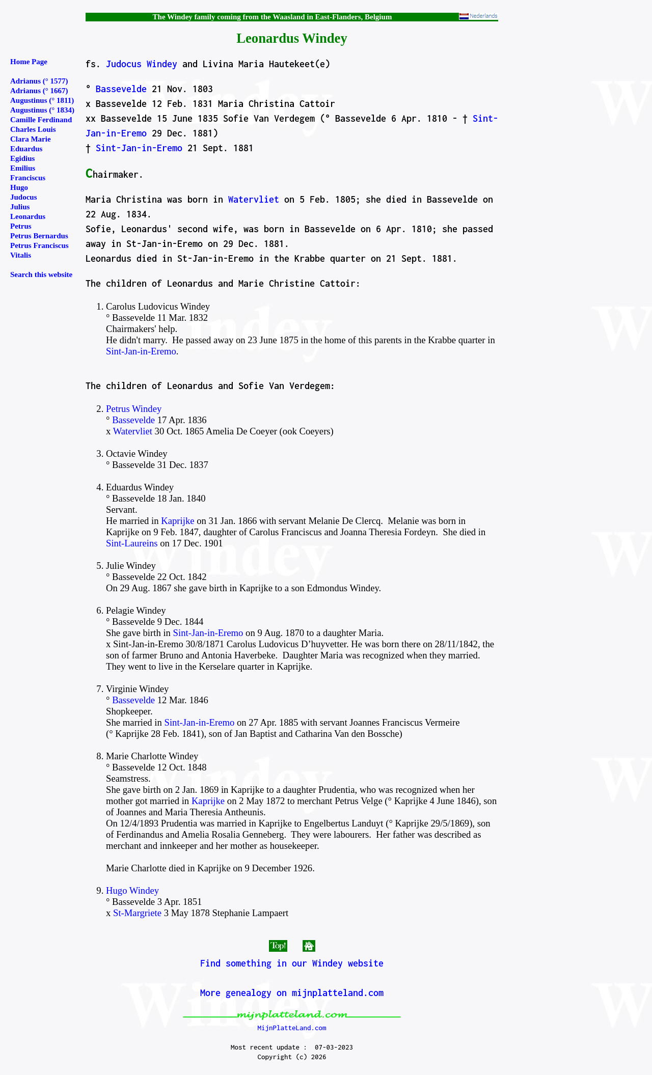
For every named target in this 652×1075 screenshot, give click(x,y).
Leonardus (27, 216)
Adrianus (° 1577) (39, 81)
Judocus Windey (141, 64)
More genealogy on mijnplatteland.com (292, 992)
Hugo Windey (132, 890)
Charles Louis (33, 129)
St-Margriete (137, 912)
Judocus (23, 197)
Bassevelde (121, 89)
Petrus (21, 226)
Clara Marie (30, 139)
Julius (20, 207)
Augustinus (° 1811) (42, 100)
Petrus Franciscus (39, 245)
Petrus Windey (133, 408)
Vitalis (20, 255)
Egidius (22, 158)
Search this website (41, 274)
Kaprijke (177, 520)
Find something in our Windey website (292, 963)
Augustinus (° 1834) (42, 110)
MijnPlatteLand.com (291, 1028)
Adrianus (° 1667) (39, 91)
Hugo (19, 187)
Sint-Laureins (132, 543)
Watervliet (253, 199)
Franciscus (27, 178)
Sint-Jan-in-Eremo (139, 148)
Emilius (22, 168)
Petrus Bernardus (39, 236)
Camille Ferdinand (41, 120)
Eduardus (26, 149)
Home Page (28, 62)
